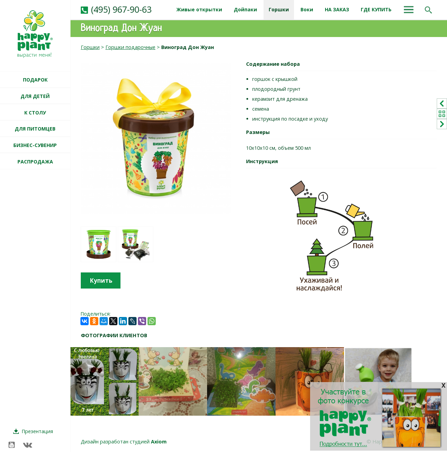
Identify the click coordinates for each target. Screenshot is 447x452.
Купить (101, 280)
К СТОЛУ (35, 112)
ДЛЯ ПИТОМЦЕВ (35, 128)
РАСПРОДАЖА (35, 161)
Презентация (37, 431)
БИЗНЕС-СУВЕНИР (35, 145)
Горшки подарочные (130, 47)
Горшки (90, 47)
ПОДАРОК (35, 79)
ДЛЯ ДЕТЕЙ (35, 96)
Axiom (159, 441)
